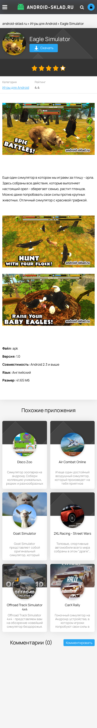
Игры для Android (43, 23)
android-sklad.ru (14, 23)
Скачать (44, 48)
